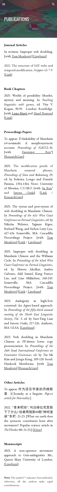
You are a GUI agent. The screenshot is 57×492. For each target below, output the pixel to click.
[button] (3, 4)
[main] (28, 19)
